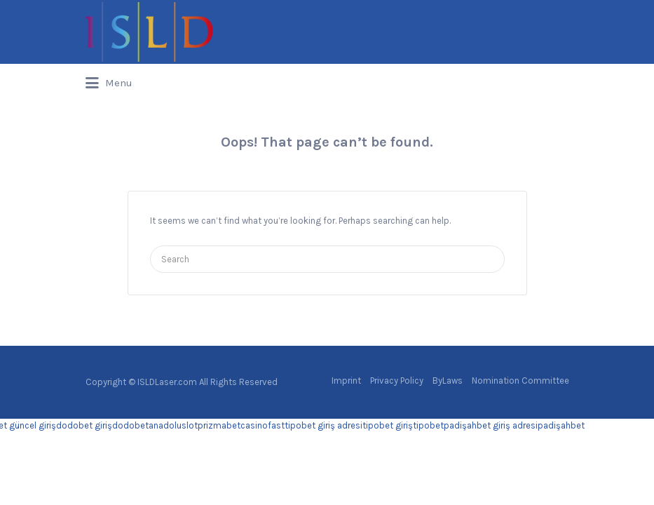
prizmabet (219, 425)
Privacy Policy (396, 380)
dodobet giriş (84, 425)
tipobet (428, 425)
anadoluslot (173, 425)
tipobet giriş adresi (323, 425)
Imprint (346, 380)
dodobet (130, 425)
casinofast (262, 425)
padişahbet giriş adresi (491, 425)
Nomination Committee (520, 380)
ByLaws (447, 380)
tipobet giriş (387, 425)
